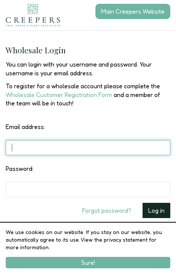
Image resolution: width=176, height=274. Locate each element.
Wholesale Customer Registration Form (59, 95)
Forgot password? (106, 210)
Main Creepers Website (133, 11)
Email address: (25, 127)
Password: (19, 168)
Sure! (88, 262)
